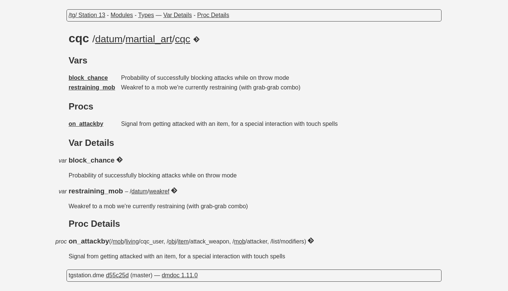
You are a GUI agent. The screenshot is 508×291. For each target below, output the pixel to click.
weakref (159, 191)
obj (172, 241)
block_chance (88, 78)
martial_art (149, 39)
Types (146, 15)
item (183, 241)
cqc (182, 39)
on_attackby (86, 124)
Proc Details (213, 15)
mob (118, 241)
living (132, 241)
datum (109, 39)
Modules (122, 15)
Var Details (177, 15)
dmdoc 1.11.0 (180, 275)
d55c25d (117, 275)
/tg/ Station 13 (87, 15)
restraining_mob (92, 87)
